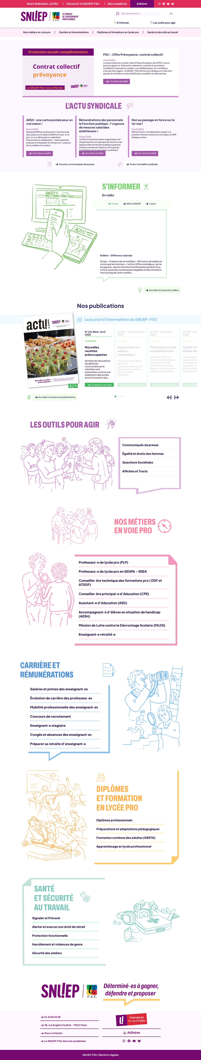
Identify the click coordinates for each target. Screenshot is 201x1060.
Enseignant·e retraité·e (97, 634)
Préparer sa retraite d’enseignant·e (58, 744)
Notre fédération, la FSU (42, 3)
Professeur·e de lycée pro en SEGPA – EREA (113, 571)
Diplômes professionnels (114, 820)
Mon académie (117, 3)
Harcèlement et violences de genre (57, 944)
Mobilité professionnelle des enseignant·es (64, 707)
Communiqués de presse (140, 445)
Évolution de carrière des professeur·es (61, 698)
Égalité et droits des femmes (143, 453)
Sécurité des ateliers (47, 953)
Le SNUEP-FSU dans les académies (65, 1041)
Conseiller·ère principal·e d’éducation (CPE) (114, 594)
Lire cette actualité (118, 81)
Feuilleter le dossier (101, 384)
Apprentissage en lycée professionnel (123, 846)
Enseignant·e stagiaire (48, 725)
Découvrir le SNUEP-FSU (83, 3)
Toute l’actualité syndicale (144, 164)
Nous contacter (53, 1033)
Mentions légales (109, 1054)
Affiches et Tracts (135, 471)
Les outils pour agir (164, 22)
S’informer (123, 22)
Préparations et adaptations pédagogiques (127, 829)
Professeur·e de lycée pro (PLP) (103, 562)
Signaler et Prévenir (46, 918)
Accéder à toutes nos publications (56, 397)
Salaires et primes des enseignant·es (59, 689)
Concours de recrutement (50, 716)
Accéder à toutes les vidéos (164, 290)
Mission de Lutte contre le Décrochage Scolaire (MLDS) (122, 625)
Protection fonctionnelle (50, 935)
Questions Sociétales (137, 462)
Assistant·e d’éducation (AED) (103, 603)
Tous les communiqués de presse (76, 164)
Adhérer (142, 3)
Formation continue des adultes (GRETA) (125, 838)
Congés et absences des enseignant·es (61, 735)
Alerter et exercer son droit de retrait (58, 927)
